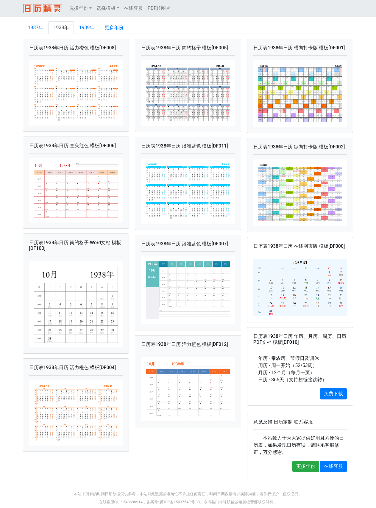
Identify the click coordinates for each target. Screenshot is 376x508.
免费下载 (333, 393)
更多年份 (114, 27)
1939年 (86, 27)
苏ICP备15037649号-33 (180, 502)
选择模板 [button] (106, 8)
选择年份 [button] (78, 8)
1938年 (61, 27)
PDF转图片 (159, 8)
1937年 (35, 27)
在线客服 (133, 8)
